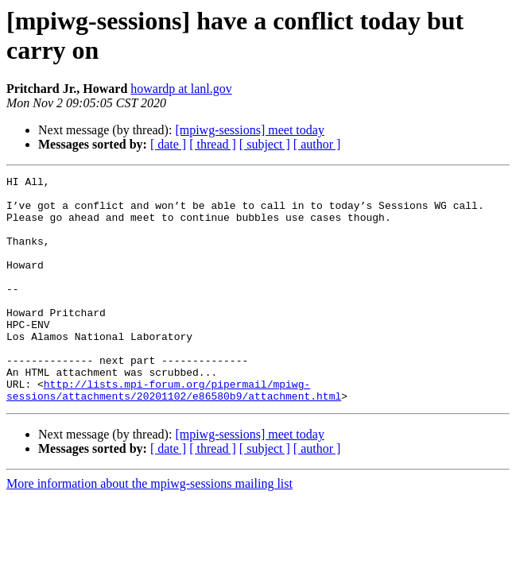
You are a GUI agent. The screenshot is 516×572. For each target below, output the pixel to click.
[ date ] (168, 144)
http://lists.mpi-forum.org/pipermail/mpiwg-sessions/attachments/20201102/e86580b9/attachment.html (173, 433)
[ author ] (317, 144)
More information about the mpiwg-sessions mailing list (149, 528)
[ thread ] (212, 144)
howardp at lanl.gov (181, 88)
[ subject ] (264, 144)
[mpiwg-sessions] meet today (249, 130)
